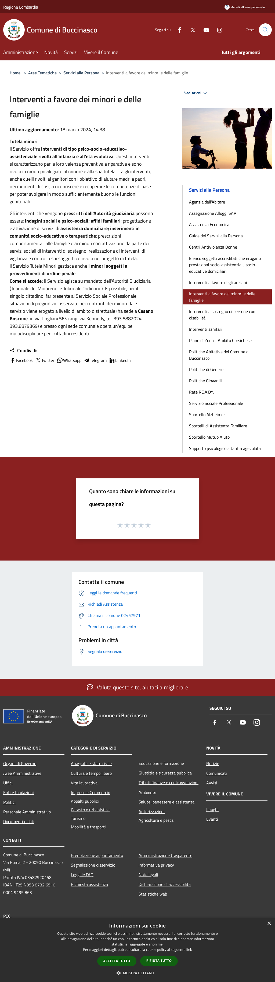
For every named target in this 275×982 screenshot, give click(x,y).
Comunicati (216, 773)
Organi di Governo (19, 763)
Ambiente (147, 792)
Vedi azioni (196, 93)
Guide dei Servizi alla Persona (216, 235)
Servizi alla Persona (81, 73)
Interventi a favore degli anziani (218, 282)
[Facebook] (177, 29)
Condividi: (23, 350)
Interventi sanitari (205, 329)
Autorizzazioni (152, 811)
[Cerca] (265, 29)
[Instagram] (217, 29)
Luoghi (212, 809)
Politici (9, 802)
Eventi (212, 819)
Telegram (95, 360)
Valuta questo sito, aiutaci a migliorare (137, 687)
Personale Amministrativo (27, 812)
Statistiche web (153, 894)
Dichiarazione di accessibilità (165, 884)
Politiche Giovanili (205, 380)
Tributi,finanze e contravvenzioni (168, 782)
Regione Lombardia (20, 7)
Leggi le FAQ (82, 874)
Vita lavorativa (84, 783)
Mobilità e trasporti (88, 827)
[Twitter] (190, 29)
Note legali (148, 874)
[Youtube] (204, 29)
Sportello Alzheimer (207, 414)
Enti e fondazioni (18, 792)
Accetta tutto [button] (116, 961)
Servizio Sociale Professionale (216, 403)
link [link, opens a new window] (189, 949)
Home (15, 73)
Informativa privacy (156, 865)
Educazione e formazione (161, 763)
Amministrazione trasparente (165, 855)
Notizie (212, 763)
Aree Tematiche (42, 73)
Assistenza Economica (209, 224)
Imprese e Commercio (90, 792)
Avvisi (211, 783)
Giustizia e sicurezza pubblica (165, 773)
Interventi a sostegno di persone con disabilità (222, 314)
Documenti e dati (18, 821)
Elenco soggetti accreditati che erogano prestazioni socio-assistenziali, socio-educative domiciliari (225, 264)
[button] (137, 973)
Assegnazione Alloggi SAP (212, 213)
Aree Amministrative (22, 773)
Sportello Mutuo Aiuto (209, 437)
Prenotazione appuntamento (97, 855)
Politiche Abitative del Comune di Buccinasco (219, 354)
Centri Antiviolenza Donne (213, 247)
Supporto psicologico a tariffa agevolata (225, 448)
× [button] (269, 924)
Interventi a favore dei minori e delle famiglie (222, 296)
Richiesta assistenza (89, 884)
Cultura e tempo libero (91, 773)
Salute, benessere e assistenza (166, 802)
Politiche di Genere (206, 369)
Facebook (21, 360)
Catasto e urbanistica (90, 809)
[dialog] (137, 950)
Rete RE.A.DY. (201, 392)
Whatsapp (69, 360)
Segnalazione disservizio (93, 865)
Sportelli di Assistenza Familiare (218, 426)
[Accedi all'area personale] (245, 7)
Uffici (8, 783)
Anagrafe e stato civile (91, 763)
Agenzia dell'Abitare (207, 202)
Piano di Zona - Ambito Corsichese (220, 340)
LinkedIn (120, 360)
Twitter (45, 360)
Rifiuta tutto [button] (159, 960)
